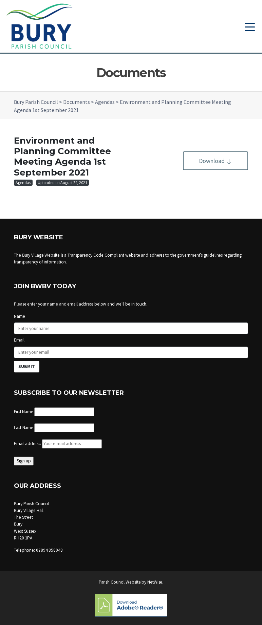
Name (19, 316)
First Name (23, 412)
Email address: (58, 443)
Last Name (23, 427)
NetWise (154, 582)
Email (19, 340)
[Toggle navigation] (249, 26)
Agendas (23, 182)
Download (215, 161)
